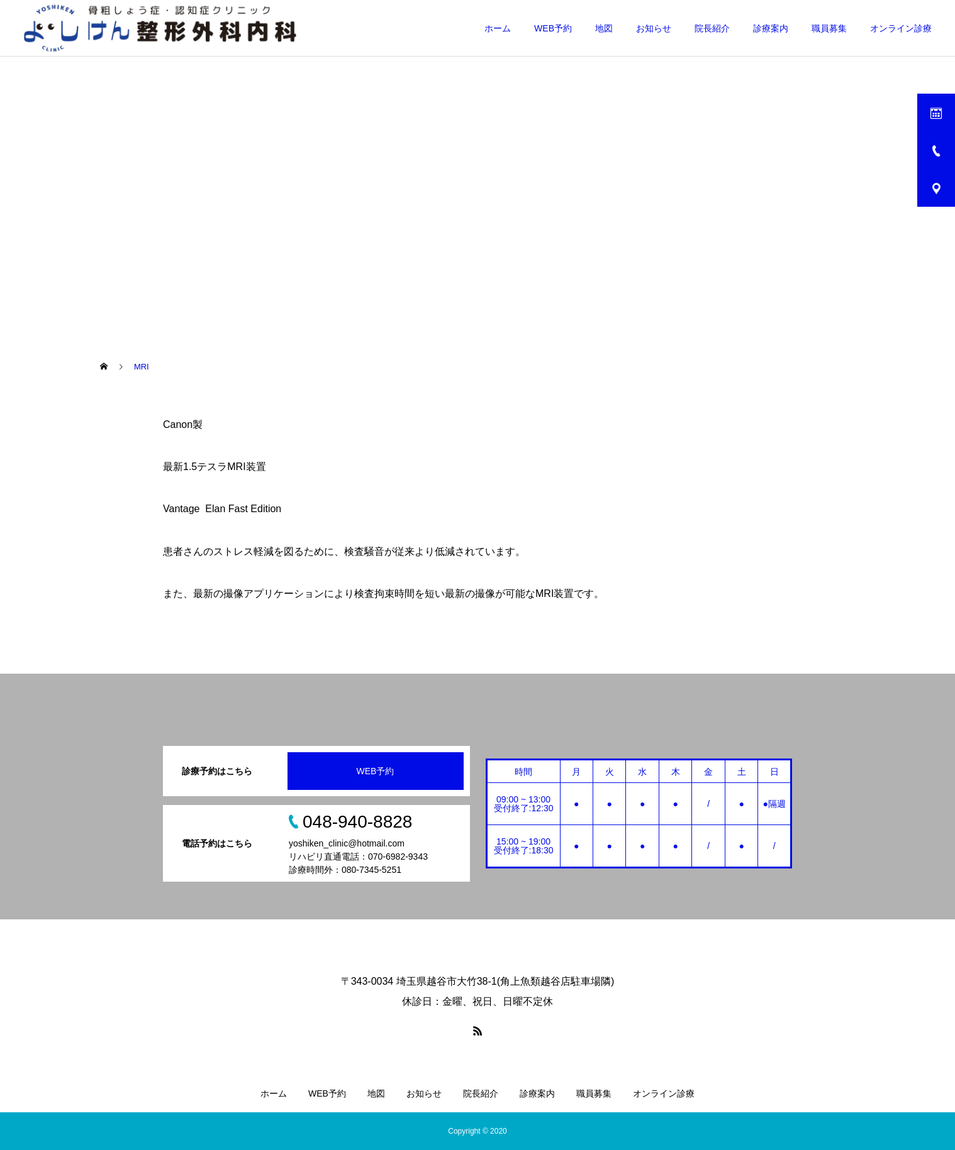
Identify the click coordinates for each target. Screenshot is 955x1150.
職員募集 (829, 28)
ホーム (497, 28)
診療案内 (770, 28)
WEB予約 (553, 28)
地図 (604, 28)
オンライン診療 (901, 28)
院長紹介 (712, 28)
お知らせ (653, 28)
